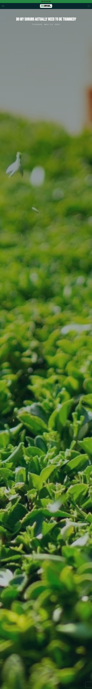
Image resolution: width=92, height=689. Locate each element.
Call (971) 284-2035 (46, 1)
